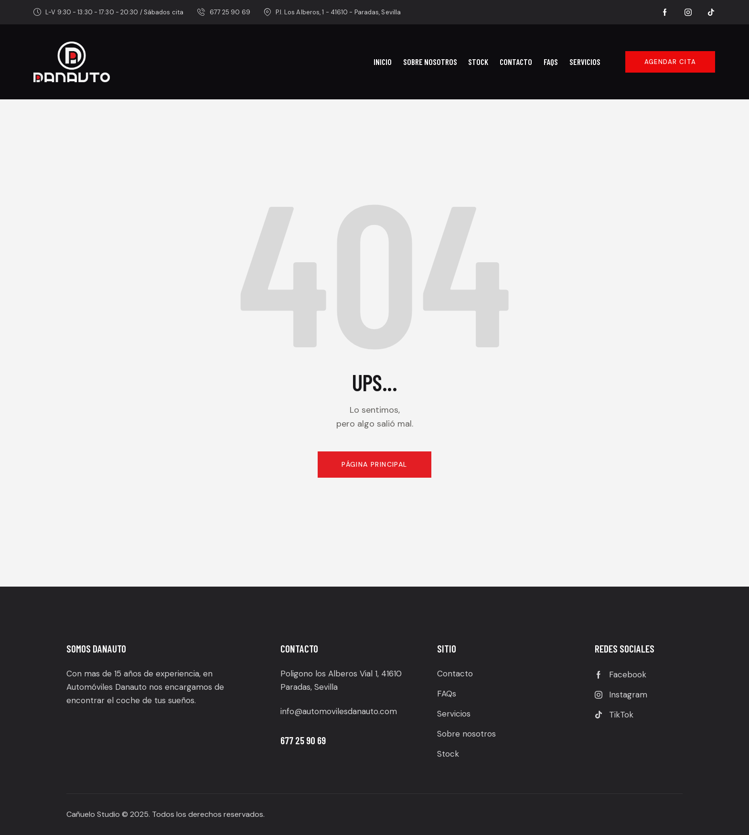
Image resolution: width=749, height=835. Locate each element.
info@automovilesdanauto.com (338, 711)
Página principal (374, 464)
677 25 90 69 (304, 740)
